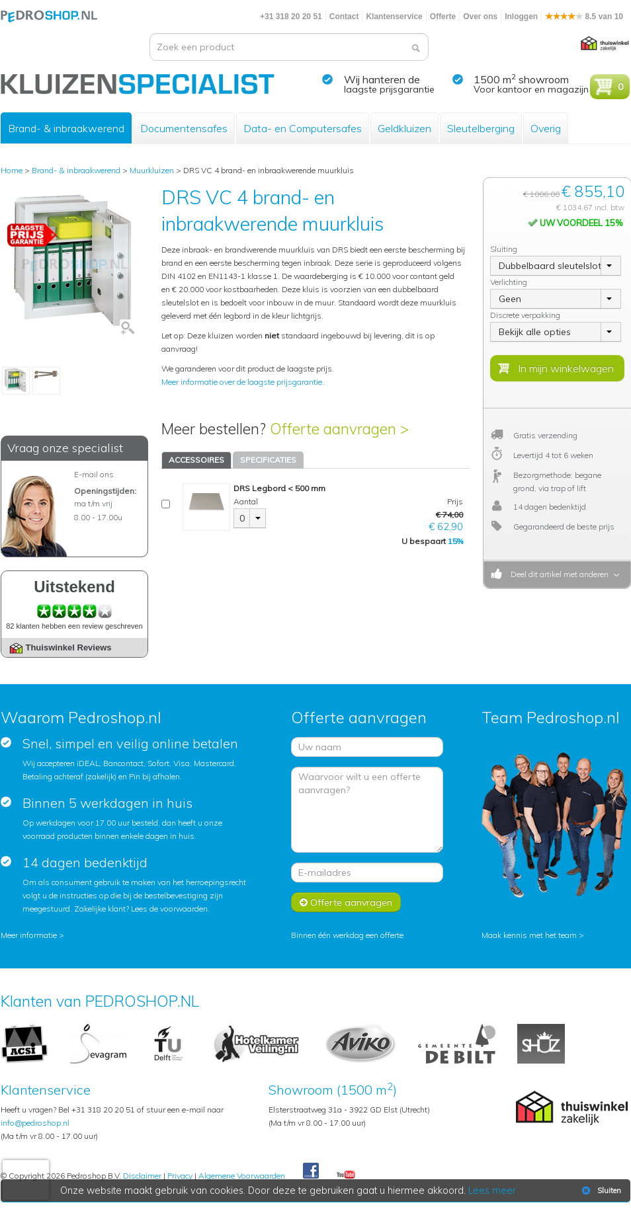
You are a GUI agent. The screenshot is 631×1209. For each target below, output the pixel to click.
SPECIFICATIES (268, 460)
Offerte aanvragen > (339, 428)
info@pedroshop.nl (35, 1123)
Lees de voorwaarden (169, 909)
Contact (344, 16)
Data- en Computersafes (302, 128)
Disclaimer (142, 1176)
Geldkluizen (404, 128)
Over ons (480, 16)
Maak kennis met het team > (533, 935)
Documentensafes (184, 128)
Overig (545, 128)
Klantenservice (394, 16)
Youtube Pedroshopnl (346, 1175)
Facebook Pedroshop (311, 1171)
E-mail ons (94, 474)
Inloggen (521, 16)
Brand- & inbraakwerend (66, 128)
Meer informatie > (32, 935)
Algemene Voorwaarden (241, 1176)
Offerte (443, 16)
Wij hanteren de (382, 79)
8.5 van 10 (584, 16)
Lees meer (492, 1190)
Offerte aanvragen (346, 902)
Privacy (179, 1176)
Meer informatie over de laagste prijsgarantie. (242, 382)
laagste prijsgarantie (389, 89)
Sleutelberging (481, 128)
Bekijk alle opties (535, 332)
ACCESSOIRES (196, 460)
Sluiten (600, 1190)
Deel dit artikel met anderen (558, 574)
